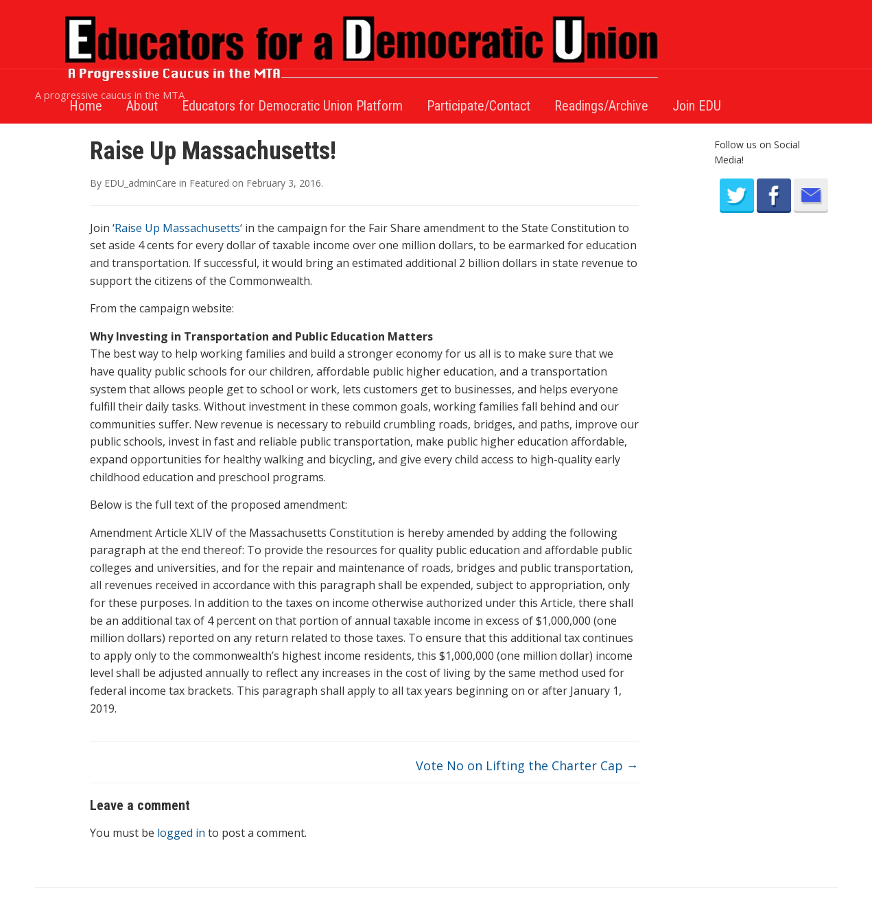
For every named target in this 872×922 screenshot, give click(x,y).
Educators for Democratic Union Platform (292, 105)
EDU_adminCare (140, 182)
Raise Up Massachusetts (177, 227)
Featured (209, 182)
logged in (181, 832)
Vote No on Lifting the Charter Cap (527, 765)
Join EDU (696, 105)
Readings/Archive (601, 105)
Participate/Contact (478, 105)
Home (85, 105)
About (142, 105)
